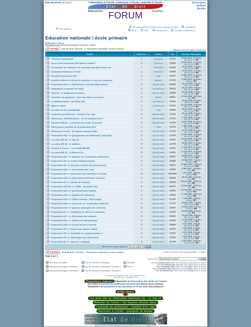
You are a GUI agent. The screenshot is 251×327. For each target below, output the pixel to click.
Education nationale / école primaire (86, 38)
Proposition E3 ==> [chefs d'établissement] (73, 161)
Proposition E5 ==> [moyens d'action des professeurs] (78, 165)
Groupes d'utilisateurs (184, 30)
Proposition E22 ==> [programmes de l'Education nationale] (81, 135)
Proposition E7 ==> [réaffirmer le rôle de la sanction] (77, 212)
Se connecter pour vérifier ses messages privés (155, 27)
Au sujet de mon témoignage (65, 110)
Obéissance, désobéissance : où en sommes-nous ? (77, 118)
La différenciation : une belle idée (68, 101)
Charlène (190, 162)
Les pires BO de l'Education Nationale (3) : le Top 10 (125, 298)
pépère (189, 192)
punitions (109, 286)
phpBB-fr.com (132, 277)
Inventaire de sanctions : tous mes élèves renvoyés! (77, 97)
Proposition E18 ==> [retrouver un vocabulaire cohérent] (79, 203)
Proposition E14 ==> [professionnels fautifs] (73, 191)
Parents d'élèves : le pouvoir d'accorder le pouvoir (76, 123)
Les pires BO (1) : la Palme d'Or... (68, 152)
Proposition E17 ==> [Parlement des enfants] (73, 216)
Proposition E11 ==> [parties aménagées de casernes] (78, 208)
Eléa (189, 170)
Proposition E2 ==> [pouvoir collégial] (70, 242)
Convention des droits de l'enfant (148, 281)
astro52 (189, 175)
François (189, 209)
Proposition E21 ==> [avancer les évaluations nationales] (80, 157)
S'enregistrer (65, 29)
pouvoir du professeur (113, 284)
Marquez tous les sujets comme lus (189, 50)
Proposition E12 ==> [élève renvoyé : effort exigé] (76, 199)
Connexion (190, 27)
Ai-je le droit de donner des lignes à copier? (73, 63)
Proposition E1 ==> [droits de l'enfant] (70, 182)
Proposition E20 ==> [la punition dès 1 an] (72, 169)
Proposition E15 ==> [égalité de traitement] (73, 195)
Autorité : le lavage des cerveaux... (68, 93)
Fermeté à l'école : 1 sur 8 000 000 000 (70, 148)
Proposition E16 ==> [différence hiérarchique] (74, 220)
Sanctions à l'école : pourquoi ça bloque (125, 311)
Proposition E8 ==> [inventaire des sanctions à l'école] (78, 174)
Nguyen (158, 80)
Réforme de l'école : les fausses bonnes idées (74, 131)
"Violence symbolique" (62, 59)
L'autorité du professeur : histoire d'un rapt (73, 114)
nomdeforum (158, 89)
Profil (134, 30)
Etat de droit (189, 60)
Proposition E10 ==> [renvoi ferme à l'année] (73, 225)
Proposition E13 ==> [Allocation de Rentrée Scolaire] (77, 178)
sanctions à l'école (132, 286)
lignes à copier (58, 106)
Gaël (158, 76)
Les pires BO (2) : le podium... (66, 144)
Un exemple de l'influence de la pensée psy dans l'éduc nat (81, 67)
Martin (159, 97)
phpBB (119, 276)
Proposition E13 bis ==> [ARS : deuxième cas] (74, 186)
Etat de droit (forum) (72, 49)
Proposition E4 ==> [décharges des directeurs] (74, 237)
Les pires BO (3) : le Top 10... (66, 140)
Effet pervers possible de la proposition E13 (73, 127)
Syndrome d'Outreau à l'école (66, 72)
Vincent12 (158, 59)
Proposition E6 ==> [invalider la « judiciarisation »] (77, 233)
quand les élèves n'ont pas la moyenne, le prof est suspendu (81, 80)
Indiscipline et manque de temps (67, 89)
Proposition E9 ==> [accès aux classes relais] (74, 229)
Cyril (158, 127)
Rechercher (161, 30)
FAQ (146, 30)
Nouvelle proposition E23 (64, 76)
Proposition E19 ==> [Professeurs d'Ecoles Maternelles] (79, 84)
